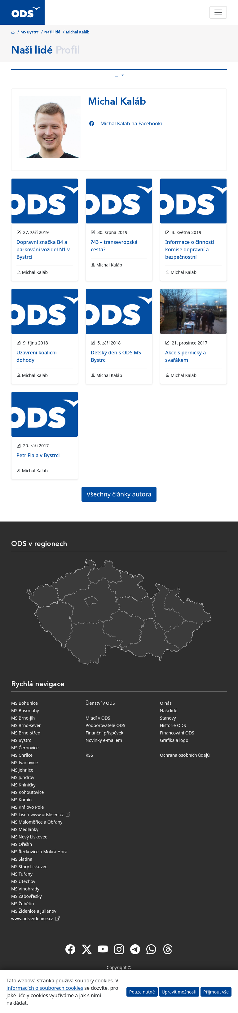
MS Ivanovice (24, 762)
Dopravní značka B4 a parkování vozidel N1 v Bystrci (43, 249)
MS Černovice (25, 748)
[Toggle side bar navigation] (119, 75)
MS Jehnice (22, 770)
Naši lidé (52, 32)
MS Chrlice (22, 755)
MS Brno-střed (25, 733)
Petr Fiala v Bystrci (38, 455)
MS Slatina (21, 859)
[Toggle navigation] (218, 12)
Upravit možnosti (179, 992)
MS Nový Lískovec (29, 837)
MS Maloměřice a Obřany (36, 822)
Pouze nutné (142, 992)
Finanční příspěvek (104, 733)
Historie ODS (173, 725)
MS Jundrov (22, 777)
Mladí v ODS (98, 718)
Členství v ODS (100, 703)
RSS (89, 755)
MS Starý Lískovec (29, 866)
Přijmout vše (216, 992)
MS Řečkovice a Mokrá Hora (39, 852)
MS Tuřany (22, 874)
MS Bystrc (29, 32)
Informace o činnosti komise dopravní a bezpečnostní (189, 249)
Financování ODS (177, 733)
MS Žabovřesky (26, 896)
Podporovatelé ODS (105, 725)
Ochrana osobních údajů (185, 755)
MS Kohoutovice (27, 792)
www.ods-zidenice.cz (35, 918)
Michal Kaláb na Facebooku (132, 123)
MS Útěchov (23, 881)
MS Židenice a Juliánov (33, 911)
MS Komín (21, 800)
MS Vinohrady (25, 889)
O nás (166, 703)
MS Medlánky (24, 829)
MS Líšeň (20, 814)
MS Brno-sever (26, 725)
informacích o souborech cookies (45, 988)
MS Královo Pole (27, 807)
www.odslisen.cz (50, 814)
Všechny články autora (119, 494)
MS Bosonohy (25, 710)
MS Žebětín (22, 904)
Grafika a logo (174, 740)
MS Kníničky (23, 785)
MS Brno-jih (23, 718)
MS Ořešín (21, 844)
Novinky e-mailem (104, 740)
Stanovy (168, 718)
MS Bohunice (24, 703)
